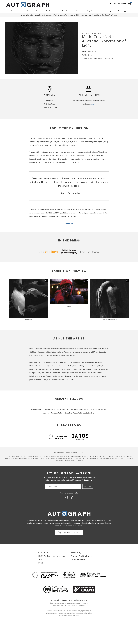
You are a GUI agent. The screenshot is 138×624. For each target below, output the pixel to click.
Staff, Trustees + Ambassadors (51, 556)
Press (40, 563)
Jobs (40, 559)
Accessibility (76, 553)
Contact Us (43, 553)
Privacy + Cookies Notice (81, 556)
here (92, 104)
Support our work (69, 532)
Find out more (87, 480)
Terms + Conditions (79, 559)
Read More (69, 223)
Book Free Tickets (111, 15)
